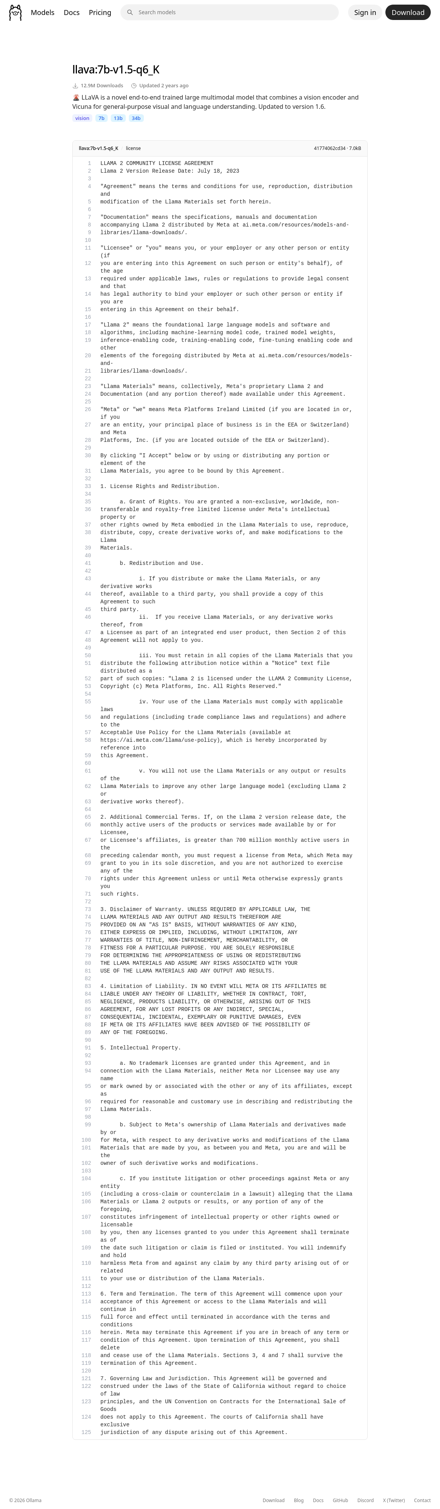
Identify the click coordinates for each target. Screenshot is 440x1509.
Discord (365, 1500)
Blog (299, 1500)
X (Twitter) (394, 1500)
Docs (72, 12)
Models (43, 12)
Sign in (365, 12)
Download (408, 12)
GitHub (340, 1500)
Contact (422, 1500)
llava (83, 69)
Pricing (100, 12)
